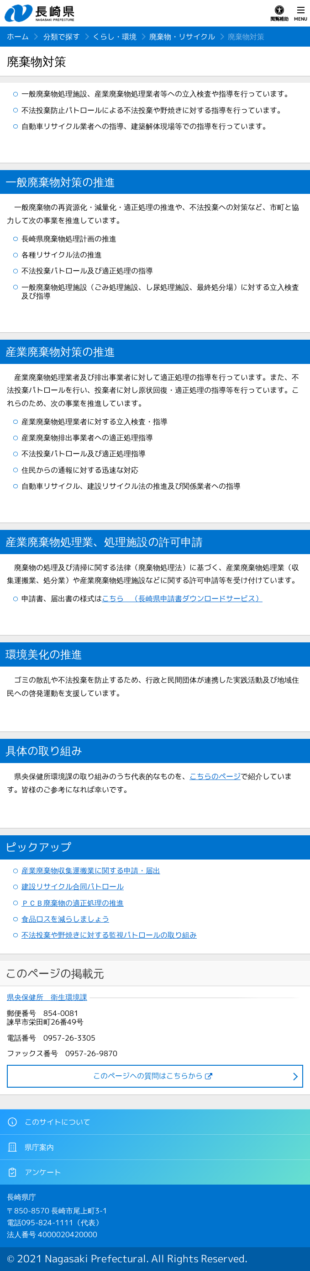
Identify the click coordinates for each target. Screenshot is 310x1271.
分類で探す (61, 37)
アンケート (34, 1172)
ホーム (18, 37)
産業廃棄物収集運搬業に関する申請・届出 (90, 870)
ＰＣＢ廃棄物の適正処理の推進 (72, 903)
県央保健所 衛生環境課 (47, 997)
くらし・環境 (115, 37)
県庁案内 (30, 1147)
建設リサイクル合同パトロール (72, 886)
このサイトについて (48, 1121)
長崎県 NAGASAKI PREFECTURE (41, 13)
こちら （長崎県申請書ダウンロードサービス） (182, 598)
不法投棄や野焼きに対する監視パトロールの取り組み (109, 935)
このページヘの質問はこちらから (148, 1076)
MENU (300, 13)
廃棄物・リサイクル (182, 37)
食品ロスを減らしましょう (65, 919)
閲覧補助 (279, 13)
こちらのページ (215, 776)
